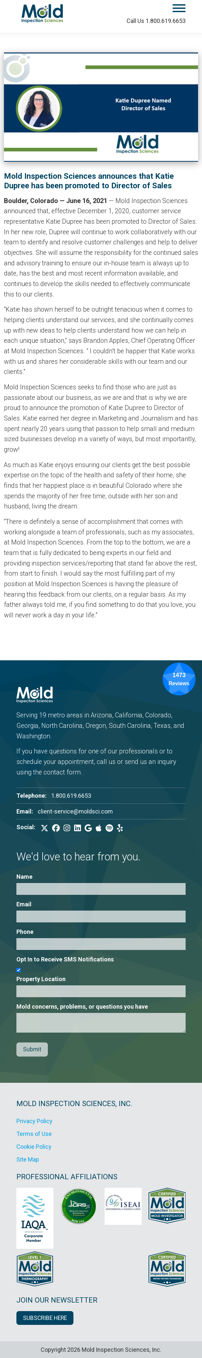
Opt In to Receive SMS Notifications (65, 959)
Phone (24, 931)
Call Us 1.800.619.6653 (156, 20)
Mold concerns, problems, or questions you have (82, 1006)
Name (24, 876)
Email (23, 904)
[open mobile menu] (161, 9)
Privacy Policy (34, 1121)
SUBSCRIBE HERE (45, 1318)
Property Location (41, 979)
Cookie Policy (33, 1146)
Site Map (27, 1159)
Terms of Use (34, 1133)
